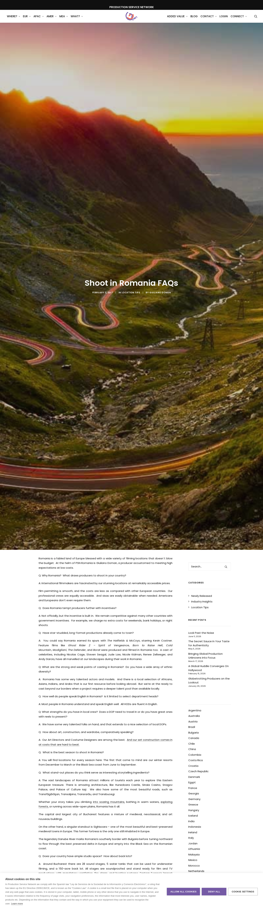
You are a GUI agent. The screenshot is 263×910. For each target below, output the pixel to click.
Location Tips (131, 268)
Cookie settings (243, 891)
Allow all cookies (183, 891)
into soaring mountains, (109, 748)
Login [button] (223, 19)
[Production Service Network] (131, 19)
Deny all (214, 891)
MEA (63, 19)
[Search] (209, 513)
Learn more (17, 903)
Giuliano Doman (160, 268)
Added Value (177, 19)
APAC (38, 19)
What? (77, 19)
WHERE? (13, 19)
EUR (27, 19)
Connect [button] (239, 19)
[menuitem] (13, 19)
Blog (194, 19)
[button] (255, 19)
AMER (52, 19)
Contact (208, 19)
